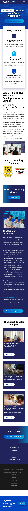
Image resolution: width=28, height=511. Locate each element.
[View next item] (17, 180)
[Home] (9, 2)
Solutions (14, 450)
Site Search (14, 454)
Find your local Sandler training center (13, 297)
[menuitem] (14, 474)
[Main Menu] (24, 2)
